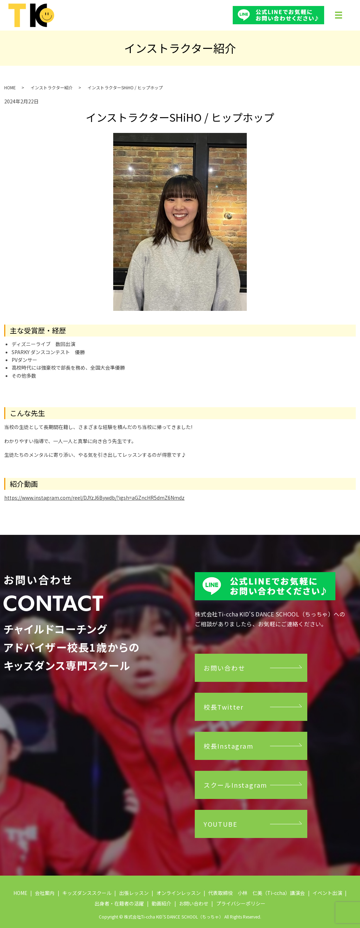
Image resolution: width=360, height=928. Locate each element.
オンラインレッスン (178, 892)
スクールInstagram (235, 784)
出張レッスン (134, 892)
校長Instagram (228, 745)
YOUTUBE (221, 823)
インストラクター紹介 (52, 87)
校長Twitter (224, 706)
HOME (10, 87)
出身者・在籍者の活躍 (119, 903)
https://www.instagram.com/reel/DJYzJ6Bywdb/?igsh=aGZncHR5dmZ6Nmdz (94, 497)
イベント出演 (327, 892)
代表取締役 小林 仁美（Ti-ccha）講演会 (256, 892)
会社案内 (44, 892)
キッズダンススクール (86, 892)
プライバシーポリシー (240, 903)
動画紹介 (161, 903)
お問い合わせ (224, 667)
